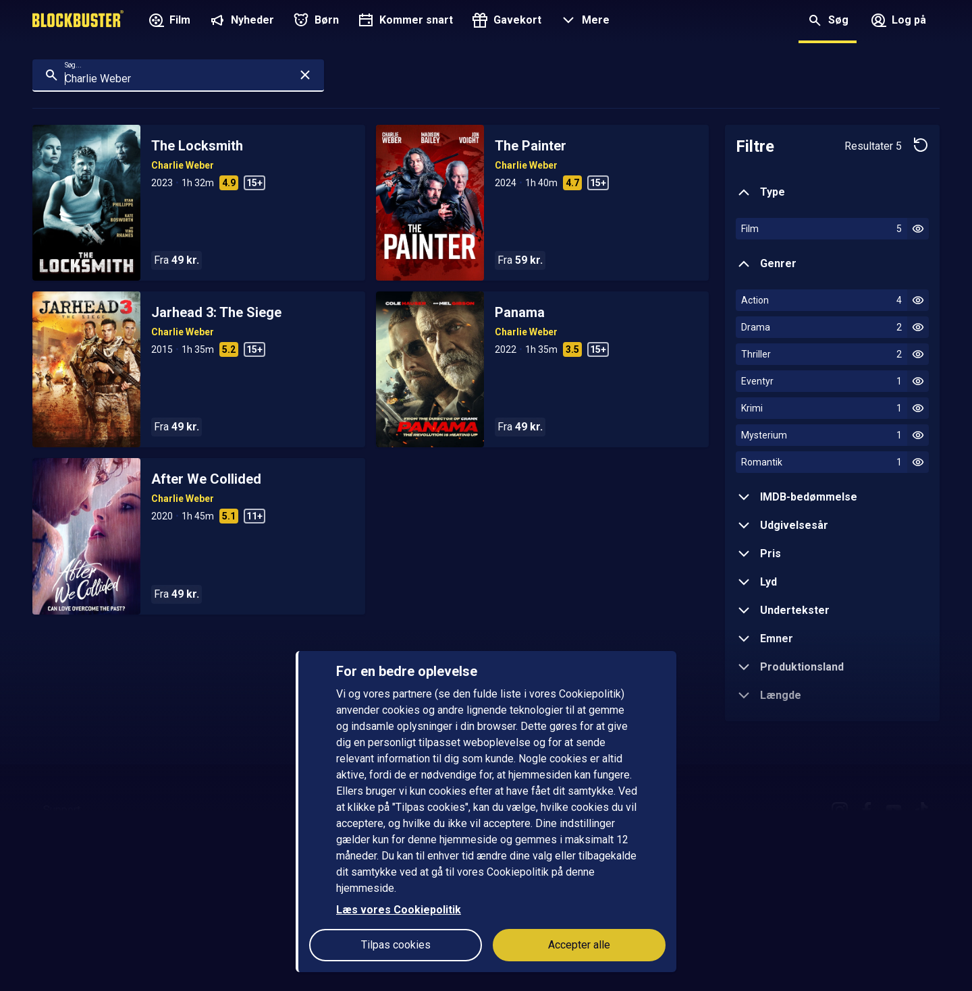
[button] (583, 21)
